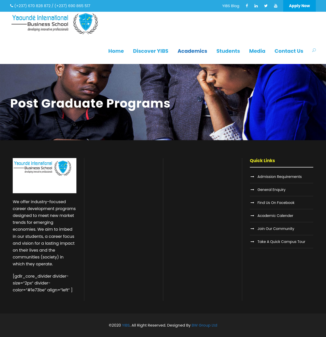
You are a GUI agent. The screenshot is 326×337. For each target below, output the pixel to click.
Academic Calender (275, 215)
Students (228, 51)
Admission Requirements (279, 176)
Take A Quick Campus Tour (281, 241)
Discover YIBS (150, 51)
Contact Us (289, 51)
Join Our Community (275, 228)
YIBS (126, 325)
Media (257, 51)
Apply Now (299, 5)
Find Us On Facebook (275, 202)
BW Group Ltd (205, 325)
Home (116, 51)
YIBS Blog (230, 5)
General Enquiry (271, 189)
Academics (192, 51)
